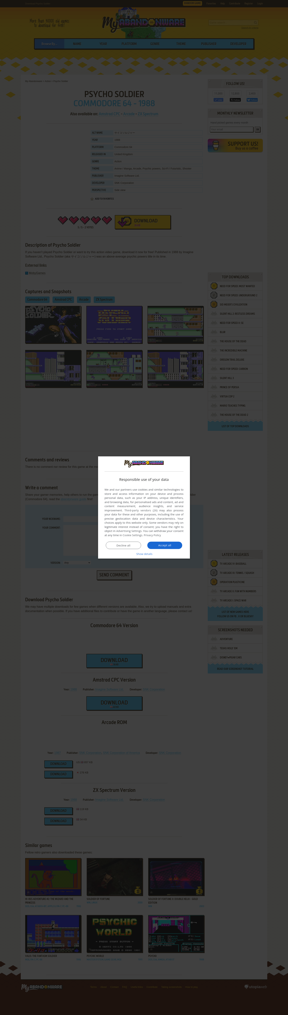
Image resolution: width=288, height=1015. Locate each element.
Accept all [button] (164, 545)
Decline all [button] (123, 545)
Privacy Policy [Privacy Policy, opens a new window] (152, 535)
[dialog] (144, 507)
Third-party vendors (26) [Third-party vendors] (140, 510)
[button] (144, 554)
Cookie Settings (132, 535)
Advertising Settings (129, 531)
